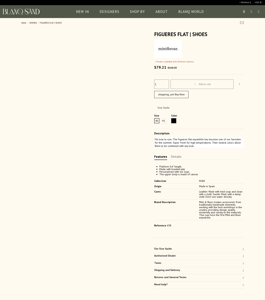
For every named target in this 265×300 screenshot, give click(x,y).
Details (176, 157)
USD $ (258, 2)
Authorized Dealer (199, 255)
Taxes (199, 263)
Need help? (199, 284)
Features (160, 157)
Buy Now (171, 94)
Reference (160, 225)
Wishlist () (245, 2)
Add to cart (202, 84)
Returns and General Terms (199, 277)
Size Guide (163, 107)
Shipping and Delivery (199, 270)
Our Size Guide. (199, 248)
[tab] (199, 249)
